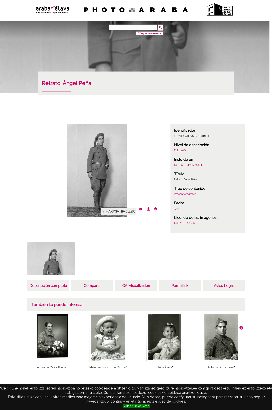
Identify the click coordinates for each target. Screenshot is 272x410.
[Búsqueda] (133, 27)
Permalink (179, 285)
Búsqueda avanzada (149, 33)
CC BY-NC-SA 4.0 (184, 222)
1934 (177, 208)
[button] (241, 327)
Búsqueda (160, 27)
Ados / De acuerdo (136, 406)
